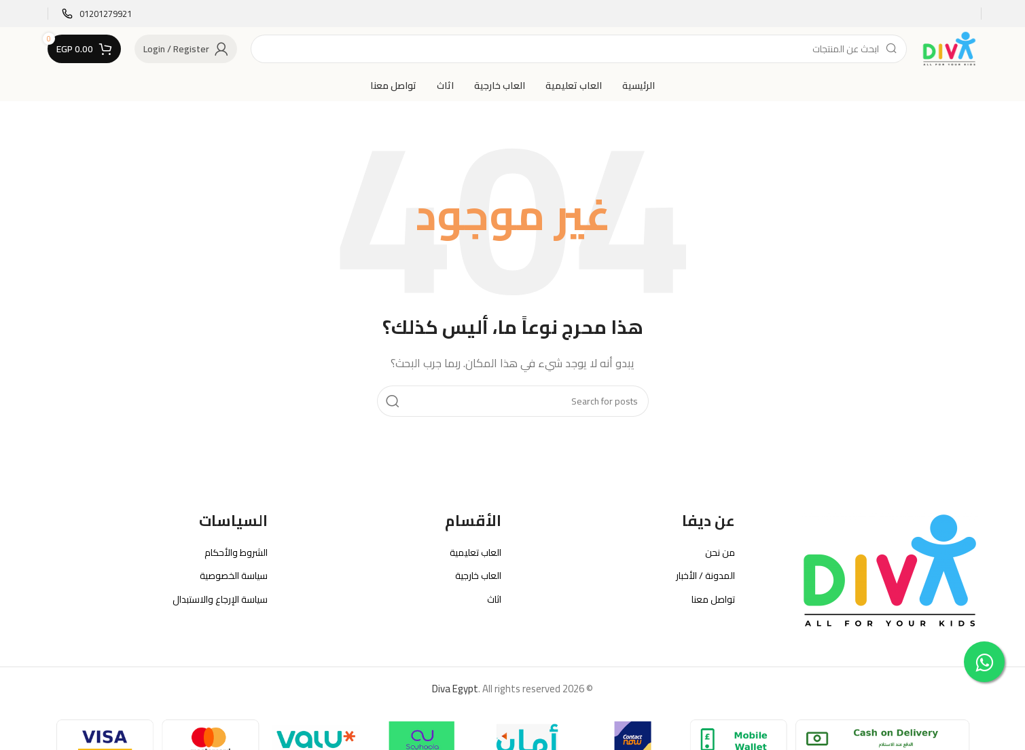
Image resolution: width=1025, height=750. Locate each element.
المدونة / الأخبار (705, 575)
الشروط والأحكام (236, 552)
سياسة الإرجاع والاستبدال (220, 599)
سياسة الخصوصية (234, 575)
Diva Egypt (455, 688)
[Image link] (890, 570)
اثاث (494, 599)
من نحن (720, 552)
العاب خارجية (478, 575)
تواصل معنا (713, 599)
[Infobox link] (97, 14)
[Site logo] (948, 48)
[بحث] (579, 49)
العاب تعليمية (475, 552)
